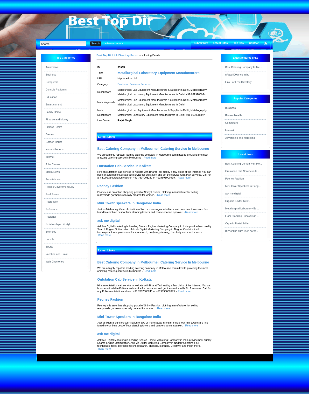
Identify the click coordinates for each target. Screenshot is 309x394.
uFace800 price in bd (237, 74)
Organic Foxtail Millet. (237, 201)
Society (50, 239)
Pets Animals (53, 179)
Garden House (54, 141)
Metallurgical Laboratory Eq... (242, 208)
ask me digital (233, 193)
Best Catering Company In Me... (243, 67)
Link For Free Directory (238, 82)
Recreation (52, 201)
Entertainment (54, 104)
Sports (49, 246)
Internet (50, 156)
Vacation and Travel (57, 254)
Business (51, 74)
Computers (52, 82)
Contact (254, 42)
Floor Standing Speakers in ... (242, 215)
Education (51, 97)
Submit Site (201, 42)
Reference (51, 209)
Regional (51, 216)
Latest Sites (220, 42)
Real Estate (52, 194)
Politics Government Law (60, 186)
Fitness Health (54, 126)
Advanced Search (114, 43)
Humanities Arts (55, 149)
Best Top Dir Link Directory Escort (117, 55)
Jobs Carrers (53, 164)
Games (50, 134)
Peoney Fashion (234, 178)
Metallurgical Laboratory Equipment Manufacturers (158, 73)
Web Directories (55, 261)
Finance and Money (57, 119)
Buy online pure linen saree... (242, 230)
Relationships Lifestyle (58, 224)
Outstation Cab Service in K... (242, 171)
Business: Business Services (134, 84)
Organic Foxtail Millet (237, 223)
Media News (53, 171)
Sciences (51, 231)
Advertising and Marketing (240, 137)
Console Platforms (56, 89)
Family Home (53, 112)
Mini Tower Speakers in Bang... (243, 186)
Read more (150, 157)
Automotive (52, 67)
